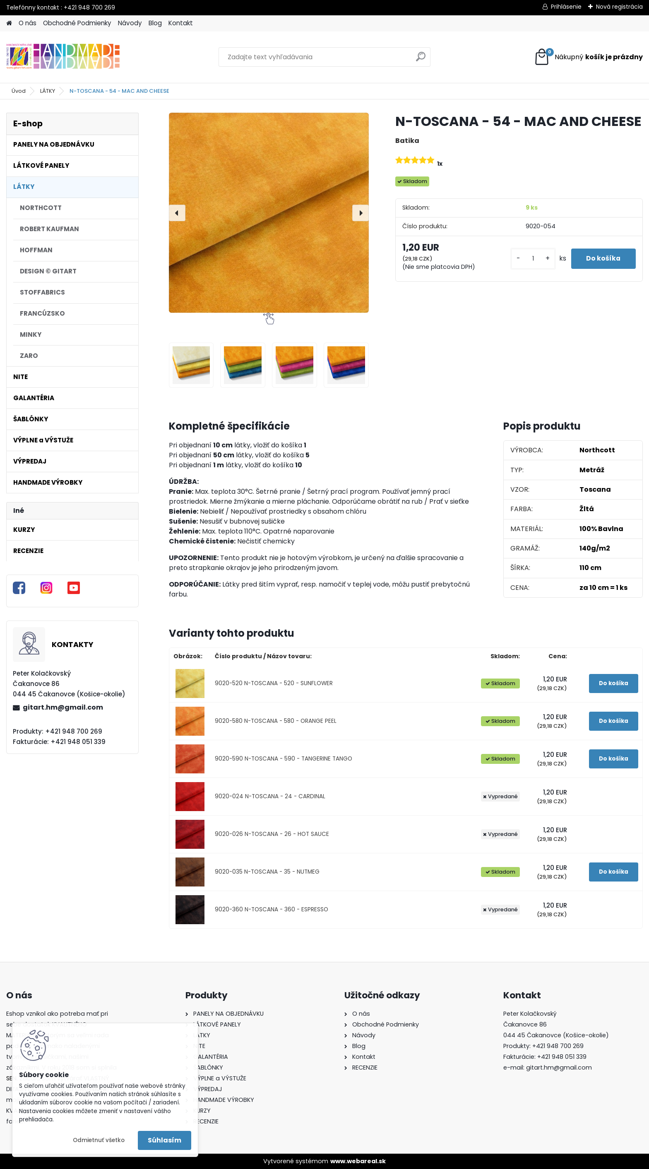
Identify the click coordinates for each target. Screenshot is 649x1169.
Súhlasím (164, 1140)
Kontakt (180, 23)
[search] (420, 60)
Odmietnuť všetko (99, 1140)
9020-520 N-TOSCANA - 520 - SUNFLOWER (274, 683)
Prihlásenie (566, 6)
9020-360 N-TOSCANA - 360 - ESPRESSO (271, 909)
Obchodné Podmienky (77, 23)
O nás (27, 23)
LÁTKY (47, 91)
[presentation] (177, 213)
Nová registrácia (619, 6)
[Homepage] (9, 23)
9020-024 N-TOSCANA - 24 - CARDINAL (270, 796)
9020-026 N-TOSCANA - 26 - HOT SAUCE (272, 834)
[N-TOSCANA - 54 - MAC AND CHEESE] (269, 213)
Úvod (19, 91)
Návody (130, 23)
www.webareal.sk (358, 1161)
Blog (155, 23)
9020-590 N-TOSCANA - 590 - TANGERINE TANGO (283, 759)
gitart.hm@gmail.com (63, 707)
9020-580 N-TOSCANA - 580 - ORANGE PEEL (276, 721)
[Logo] (63, 57)
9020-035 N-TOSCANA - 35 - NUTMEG (267, 872)
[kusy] (530, 258)
